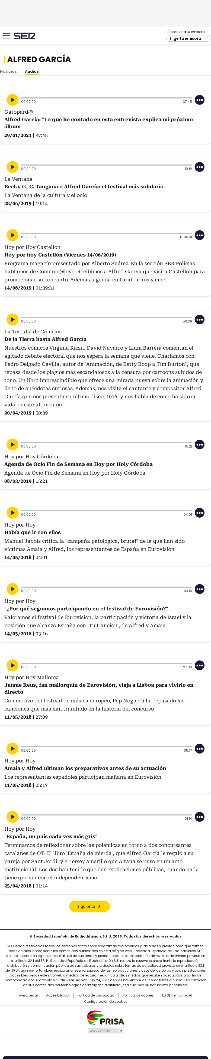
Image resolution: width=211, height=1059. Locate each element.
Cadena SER (24, 35)
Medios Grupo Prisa (105, 1030)
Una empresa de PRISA (105, 1017)
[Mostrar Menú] (6, 35)
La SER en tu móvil (177, 995)
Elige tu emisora (185, 38)
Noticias (8, 71)
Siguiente (86, 907)
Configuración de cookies (105, 1001)
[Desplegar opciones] (199, 100)
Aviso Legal (28, 995)
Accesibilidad (57, 995)
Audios (32, 71)
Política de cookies (138, 995)
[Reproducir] (12, 100)
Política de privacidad (96, 995)
